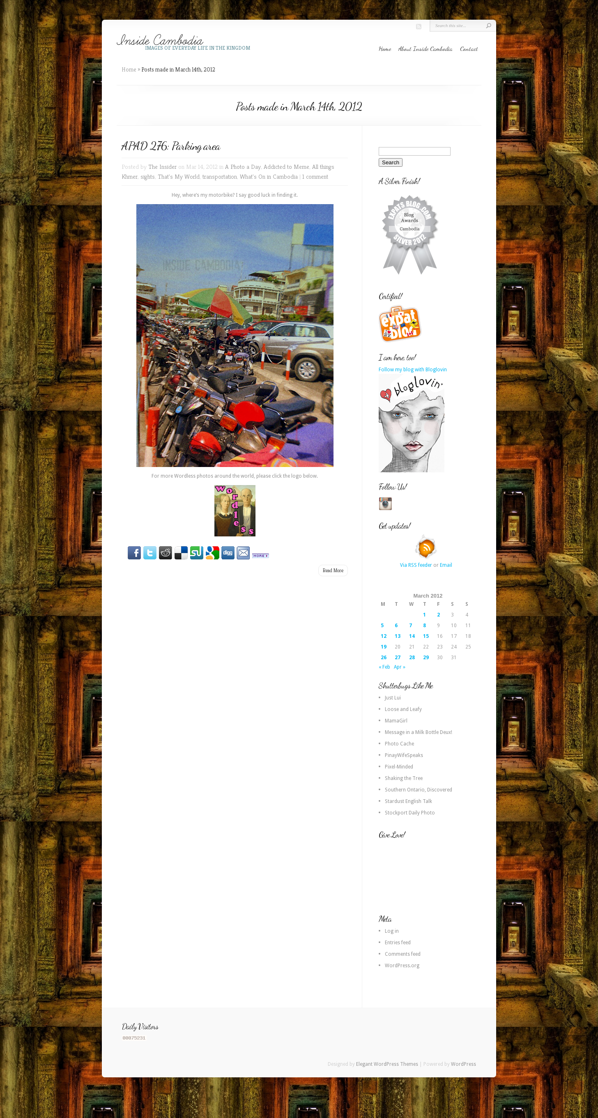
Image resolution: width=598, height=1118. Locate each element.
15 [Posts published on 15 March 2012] (426, 636)
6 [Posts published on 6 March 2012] (396, 625)
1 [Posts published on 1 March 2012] (424, 615)
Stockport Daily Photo (410, 813)
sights (147, 176)
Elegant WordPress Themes (387, 1064)
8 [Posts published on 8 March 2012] (424, 625)
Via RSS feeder (416, 565)
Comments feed (403, 954)
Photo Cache (399, 744)
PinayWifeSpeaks (404, 755)
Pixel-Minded (399, 767)
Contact (469, 48)
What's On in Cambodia (269, 176)
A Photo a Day (243, 166)
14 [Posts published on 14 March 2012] (412, 636)
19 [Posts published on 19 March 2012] (383, 647)
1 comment (315, 176)
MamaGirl (396, 721)
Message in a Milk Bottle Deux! (418, 732)
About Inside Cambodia (425, 48)
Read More (333, 570)
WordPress (463, 1064)
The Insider (162, 166)
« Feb (384, 667)
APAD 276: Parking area (171, 146)
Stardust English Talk (408, 801)
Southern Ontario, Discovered (418, 790)
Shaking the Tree (404, 778)
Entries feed (398, 942)
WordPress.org (402, 965)
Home (385, 48)
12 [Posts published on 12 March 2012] (383, 636)
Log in (392, 931)
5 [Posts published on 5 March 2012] (382, 625)
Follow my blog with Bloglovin (413, 370)
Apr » (399, 667)
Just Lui (393, 698)
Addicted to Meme (286, 166)
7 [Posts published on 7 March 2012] (410, 625)
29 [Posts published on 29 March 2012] (426, 657)
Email (446, 565)
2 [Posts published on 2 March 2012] (438, 615)
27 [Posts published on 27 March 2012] (397, 657)
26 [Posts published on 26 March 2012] (383, 657)
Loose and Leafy (403, 709)
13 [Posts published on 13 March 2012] (397, 636)
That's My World (179, 176)
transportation (219, 176)
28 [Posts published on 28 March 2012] (412, 657)
